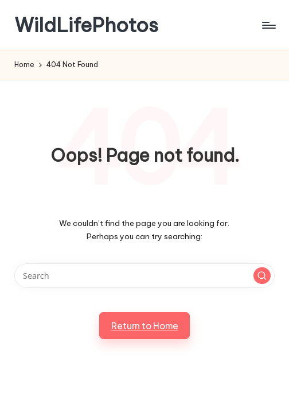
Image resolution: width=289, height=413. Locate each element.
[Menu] (268, 25)
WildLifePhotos (86, 25)
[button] (262, 276)
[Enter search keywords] (144, 275)
